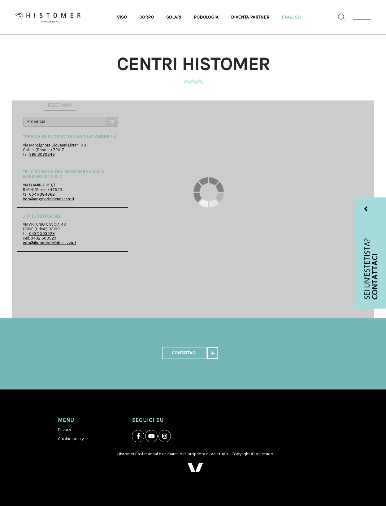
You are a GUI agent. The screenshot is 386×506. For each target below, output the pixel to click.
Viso (122, 17)
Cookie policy (71, 439)
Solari (173, 17)
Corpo (146, 17)
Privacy (64, 430)
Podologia (206, 17)
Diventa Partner (250, 17)
